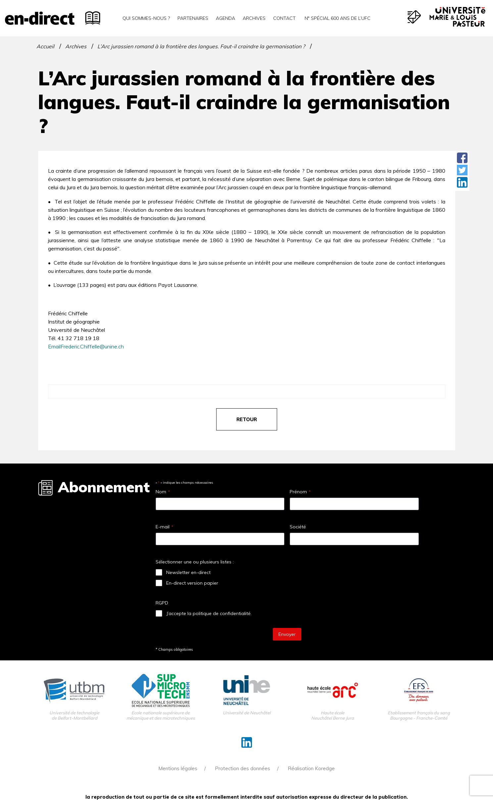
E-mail (164, 527)
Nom (163, 492)
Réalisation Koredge (311, 768)
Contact (284, 18)
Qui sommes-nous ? (146, 18)
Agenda (225, 18)
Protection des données (242, 768)
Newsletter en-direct (188, 572)
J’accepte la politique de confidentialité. (209, 613)
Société (298, 527)
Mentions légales (177, 768)
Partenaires (192, 18)
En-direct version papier (192, 583)
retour (246, 419)
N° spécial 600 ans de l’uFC (336, 18)
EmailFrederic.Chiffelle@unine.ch (86, 346)
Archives (254, 18)
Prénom (300, 492)
